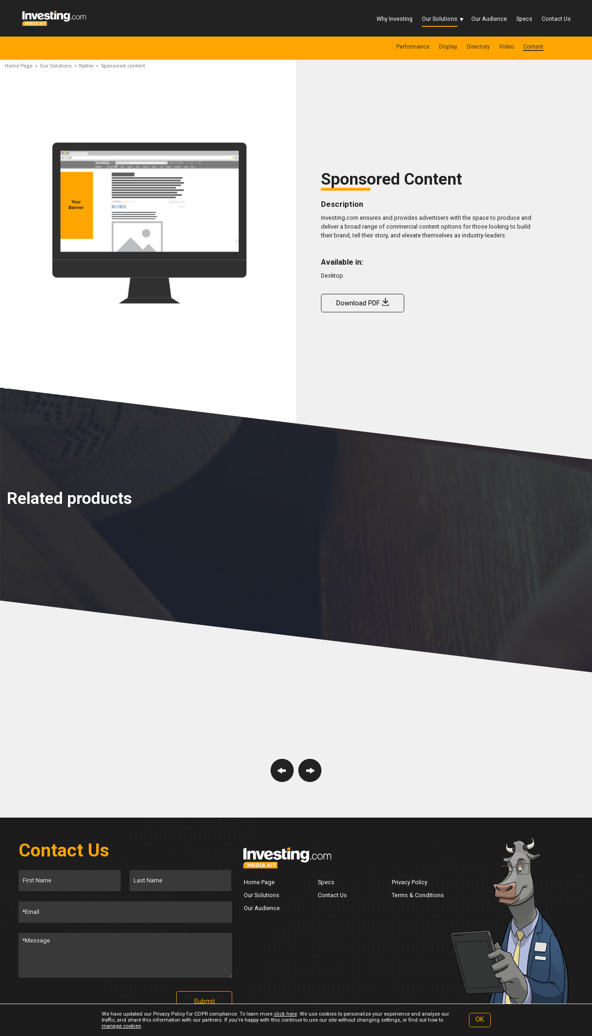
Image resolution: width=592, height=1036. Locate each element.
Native (86, 66)
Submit (204, 1001)
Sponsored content (123, 66)
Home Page (18, 66)
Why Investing (394, 18)
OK (479, 1020)
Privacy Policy (409, 882)
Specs (524, 18)
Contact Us (556, 18)
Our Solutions (439, 18)
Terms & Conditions (418, 895)
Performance (413, 46)
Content (533, 46)
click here (285, 1014)
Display (448, 46)
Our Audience (489, 18)
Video (506, 46)
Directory (478, 46)
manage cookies (121, 1026)
